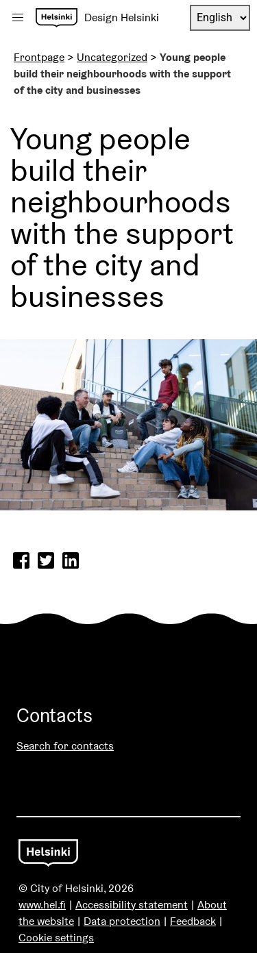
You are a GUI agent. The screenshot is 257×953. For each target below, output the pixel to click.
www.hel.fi (42, 905)
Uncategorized (112, 57)
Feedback (193, 921)
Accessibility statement (131, 905)
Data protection (122, 921)
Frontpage (39, 57)
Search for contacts (65, 746)
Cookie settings (56, 937)
